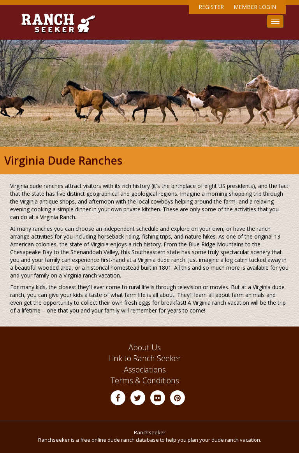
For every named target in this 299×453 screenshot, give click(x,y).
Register (211, 7)
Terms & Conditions (145, 380)
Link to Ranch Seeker (144, 358)
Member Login (255, 7)
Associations (145, 369)
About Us (144, 347)
